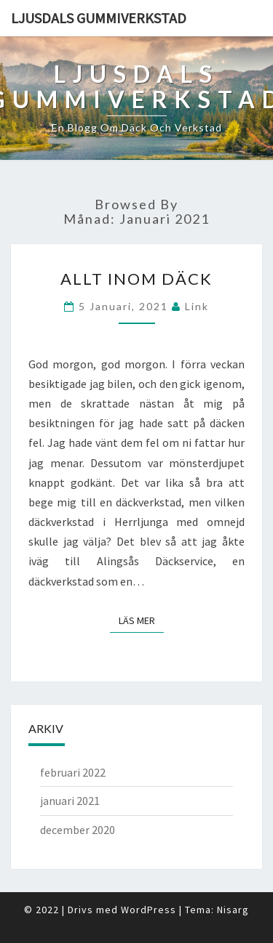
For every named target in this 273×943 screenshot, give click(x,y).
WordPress (148, 909)
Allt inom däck (136, 278)
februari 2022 (73, 772)
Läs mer (141, 620)
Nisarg (233, 909)
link (197, 306)
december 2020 (77, 829)
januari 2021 (70, 800)
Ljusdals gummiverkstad (98, 18)
